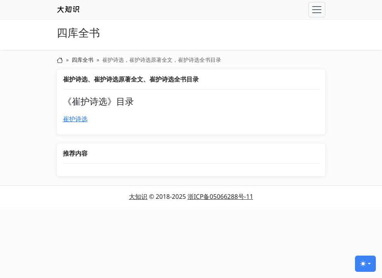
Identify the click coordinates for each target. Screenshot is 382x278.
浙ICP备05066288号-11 (220, 196)
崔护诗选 (75, 119)
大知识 (138, 196)
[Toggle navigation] (316, 9)
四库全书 (78, 33)
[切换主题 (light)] (365, 264)
